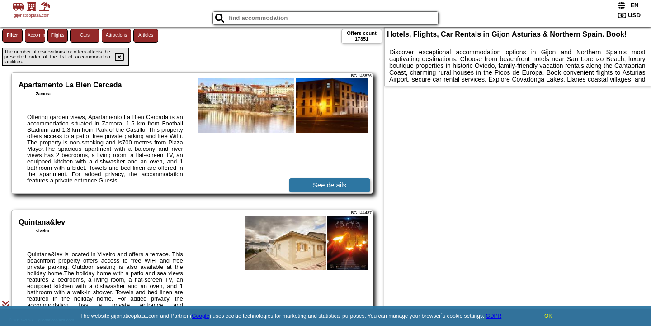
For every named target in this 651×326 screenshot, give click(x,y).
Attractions (116, 35)
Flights (57, 35)
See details (329, 185)
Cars (85, 35)
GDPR (494, 316)
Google (200, 316)
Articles (145, 35)
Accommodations (36, 35)
